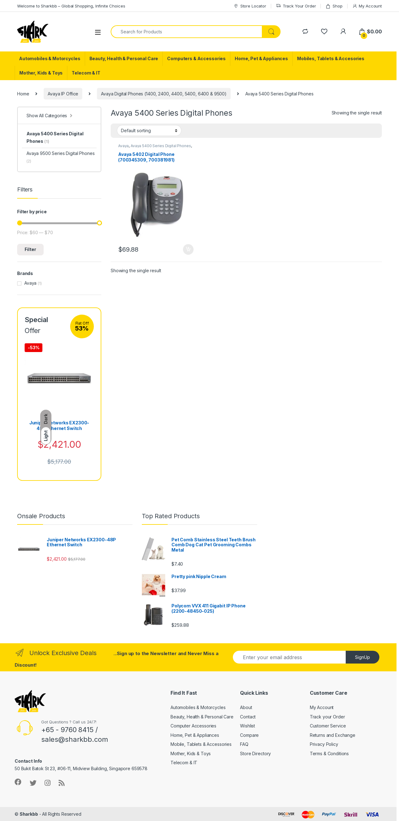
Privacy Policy (324, 744)
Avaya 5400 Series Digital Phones (161, 145)
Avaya (123, 145)
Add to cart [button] (188, 249)
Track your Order (327, 716)
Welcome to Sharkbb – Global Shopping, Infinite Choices (71, 5)
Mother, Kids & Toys (41, 72)
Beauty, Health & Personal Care (123, 58)
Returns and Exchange (332, 735)
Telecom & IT (86, 72)
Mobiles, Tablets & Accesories (330, 58)
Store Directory (255, 753)
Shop (333, 6)
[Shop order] (149, 130)
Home (23, 93)
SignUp (362, 657)
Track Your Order (296, 6)
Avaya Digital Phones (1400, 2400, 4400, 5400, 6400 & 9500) (164, 93)
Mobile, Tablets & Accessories (201, 744)
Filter (30, 249)
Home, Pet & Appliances (261, 58)
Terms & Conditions (329, 753)
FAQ (244, 744)
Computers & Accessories (196, 58)
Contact (248, 716)
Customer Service (328, 725)
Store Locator (249, 6)
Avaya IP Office (63, 93)
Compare (249, 735)
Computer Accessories (193, 725)
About (246, 707)
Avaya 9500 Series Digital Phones (60, 157)
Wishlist (247, 725)
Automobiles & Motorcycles (49, 58)
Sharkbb (29, 814)
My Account (367, 6)
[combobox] (186, 31)
